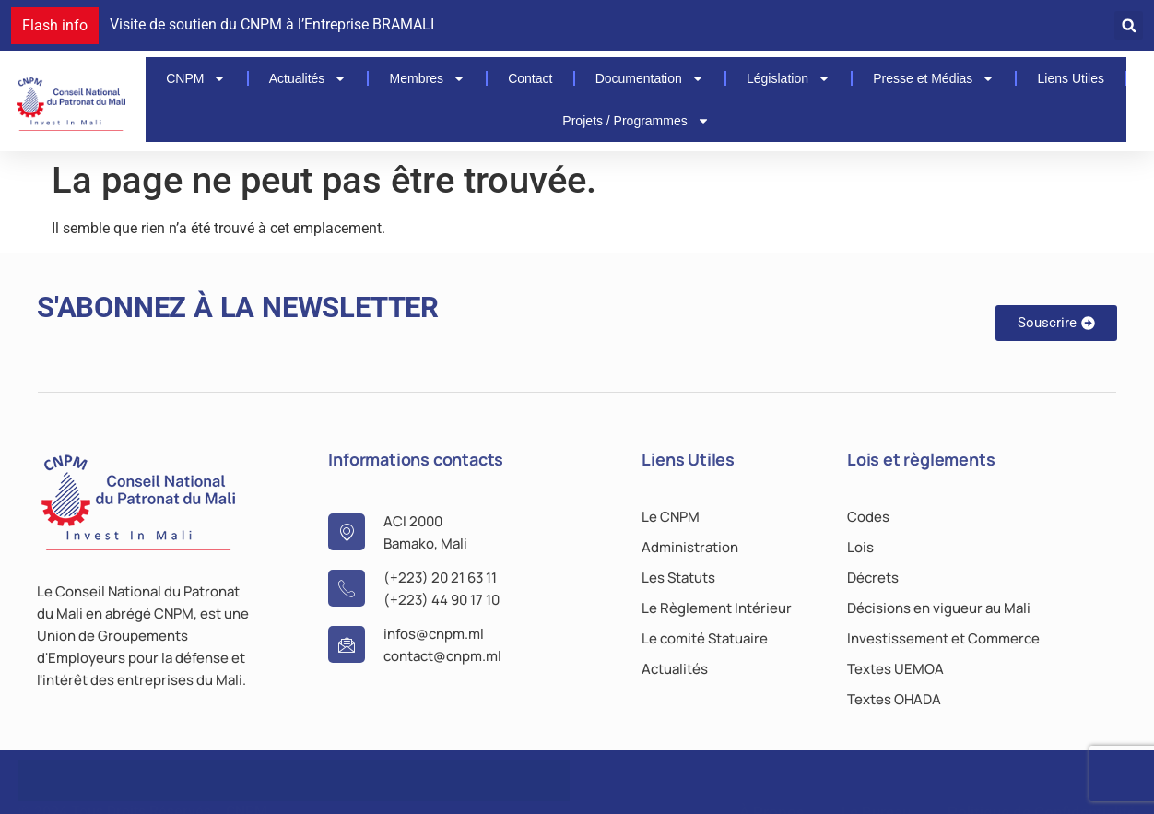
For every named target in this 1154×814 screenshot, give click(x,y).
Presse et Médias (934, 78)
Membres (427, 78)
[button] (1128, 25)
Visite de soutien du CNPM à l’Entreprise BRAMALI (272, 24)
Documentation (649, 78)
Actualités (308, 78)
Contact (530, 78)
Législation (788, 78)
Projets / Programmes (635, 120)
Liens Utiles (1071, 78)
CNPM (196, 78)
